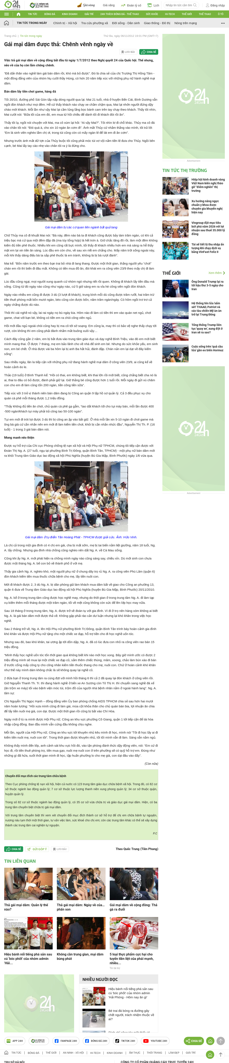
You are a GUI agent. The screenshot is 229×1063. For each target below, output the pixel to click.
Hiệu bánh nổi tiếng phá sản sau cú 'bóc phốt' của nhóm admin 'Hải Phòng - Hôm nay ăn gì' (130, 993)
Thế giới (187, 14)
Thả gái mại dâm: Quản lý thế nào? (26, 907)
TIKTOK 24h (125, 1041)
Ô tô (220, 14)
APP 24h (15, 1041)
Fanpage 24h (66, 1041)
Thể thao (205, 14)
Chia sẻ (151, 52)
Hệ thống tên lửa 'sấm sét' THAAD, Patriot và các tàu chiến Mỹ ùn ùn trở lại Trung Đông (207, 309)
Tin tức (32, 14)
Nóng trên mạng (185, 23)
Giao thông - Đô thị (157, 23)
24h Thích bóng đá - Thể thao (119, 14)
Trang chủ (10, 35)
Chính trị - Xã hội (65, 23)
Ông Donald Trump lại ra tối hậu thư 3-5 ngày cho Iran (208, 285)
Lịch (153, 5)
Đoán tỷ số (131, 5)
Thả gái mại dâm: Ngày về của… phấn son (81, 907)
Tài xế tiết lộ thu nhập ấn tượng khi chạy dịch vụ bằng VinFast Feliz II (208, 248)
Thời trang (154, 1052)
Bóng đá (49, 14)
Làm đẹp (174, 1052)
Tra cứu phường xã (94, 23)
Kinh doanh (69, 14)
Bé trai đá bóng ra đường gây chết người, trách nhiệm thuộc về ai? (131, 1015)
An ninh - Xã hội (73, 1052)
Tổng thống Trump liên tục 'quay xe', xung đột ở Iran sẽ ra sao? (207, 328)
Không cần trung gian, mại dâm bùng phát (80, 956)
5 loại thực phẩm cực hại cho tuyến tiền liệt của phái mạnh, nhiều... (132, 958)
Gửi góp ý (37, 849)
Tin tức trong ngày (32, 23)
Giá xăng (109, 5)
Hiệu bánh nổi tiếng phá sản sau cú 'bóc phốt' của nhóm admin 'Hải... (28, 958)
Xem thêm (215, 273)
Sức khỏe (152, 14)
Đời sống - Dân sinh (126, 23)
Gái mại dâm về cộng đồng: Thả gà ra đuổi (133, 907)
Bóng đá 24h (96, 1041)
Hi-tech (170, 14)
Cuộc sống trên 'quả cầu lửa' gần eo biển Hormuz (207, 348)
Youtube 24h (155, 1041)
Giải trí (89, 14)
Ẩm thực (135, 1052)
